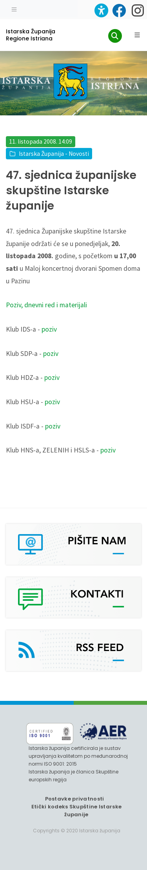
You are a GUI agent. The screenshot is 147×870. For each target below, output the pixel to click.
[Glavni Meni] (137, 35)
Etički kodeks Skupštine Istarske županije (76, 810)
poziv (49, 329)
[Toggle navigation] (14, 8)
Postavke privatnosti (74, 799)
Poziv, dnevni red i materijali (46, 305)
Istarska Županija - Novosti (54, 153)
